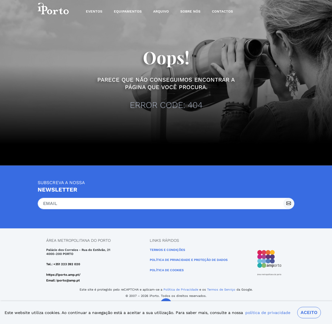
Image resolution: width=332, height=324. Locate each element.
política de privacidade (267, 312)
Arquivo (161, 11)
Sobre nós (190, 11)
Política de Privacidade (180, 289)
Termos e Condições (167, 250)
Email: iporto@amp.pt (63, 280)
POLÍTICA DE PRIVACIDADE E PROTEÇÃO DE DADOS (189, 260)
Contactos (222, 11)
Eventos (94, 11)
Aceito (309, 312)
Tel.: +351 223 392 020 (63, 264)
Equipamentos (128, 11)
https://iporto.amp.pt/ (63, 275)
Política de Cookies (167, 270)
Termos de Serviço (221, 289)
